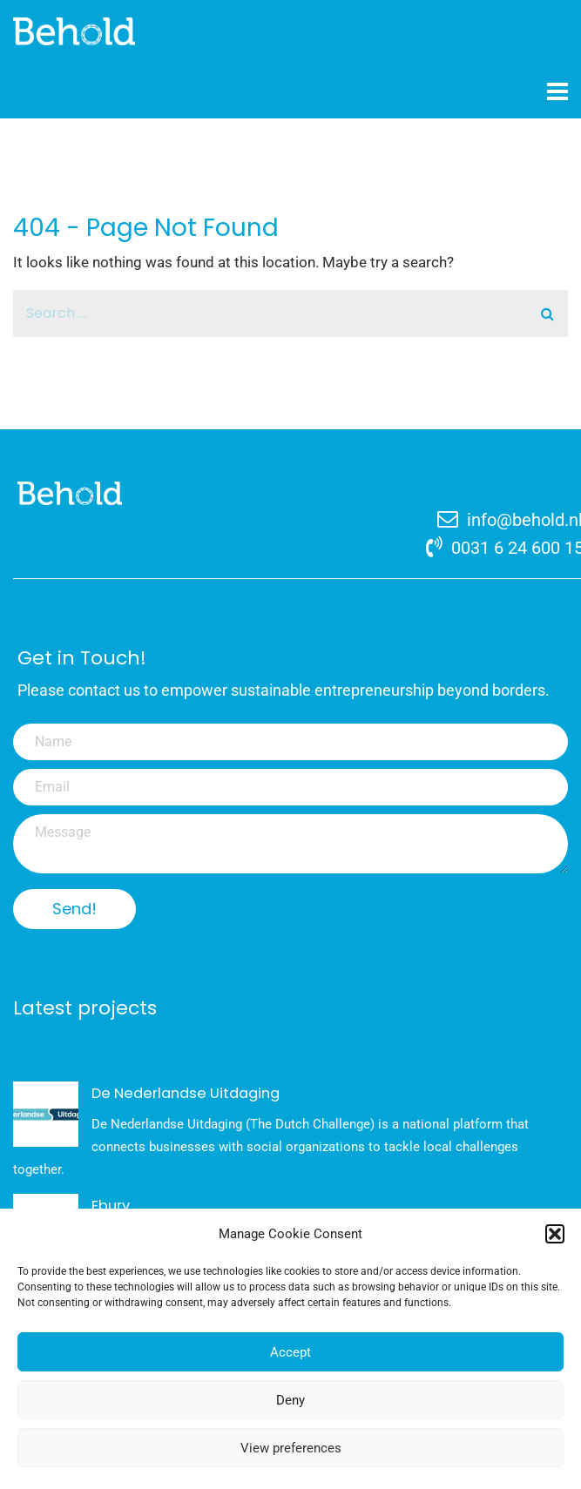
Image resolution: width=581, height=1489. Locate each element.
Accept (290, 1354)
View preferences (290, 1450)
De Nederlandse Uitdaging (185, 1093)
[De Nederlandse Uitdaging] (45, 1114)
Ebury (110, 1206)
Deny (290, 1402)
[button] (555, 1235)
